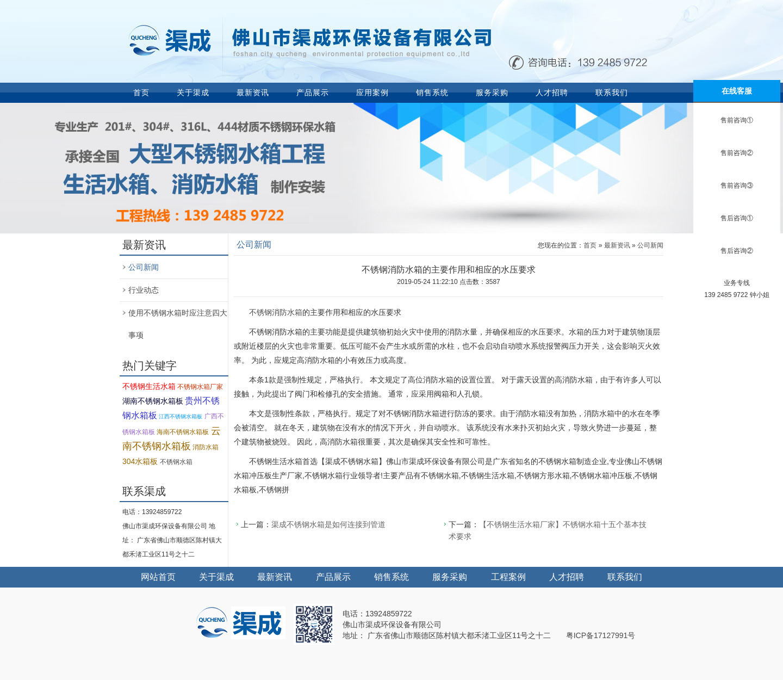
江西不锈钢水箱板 (180, 416)
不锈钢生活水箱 (149, 386)
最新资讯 (253, 92)
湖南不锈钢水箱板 (152, 401)
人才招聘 (552, 92)
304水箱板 (140, 461)
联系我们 (611, 92)
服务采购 (492, 92)
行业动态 (143, 290)
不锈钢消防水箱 (275, 312)
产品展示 (312, 92)
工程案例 (508, 577)
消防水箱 (205, 447)
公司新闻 (143, 267)
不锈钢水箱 (176, 462)
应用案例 (372, 92)
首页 (141, 92)
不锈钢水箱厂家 (200, 387)
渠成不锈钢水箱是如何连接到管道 (328, 524)
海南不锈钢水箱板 (183, 432)
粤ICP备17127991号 (601, 635)
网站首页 (158, 577)
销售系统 (432, 92)
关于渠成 (193, 92)
